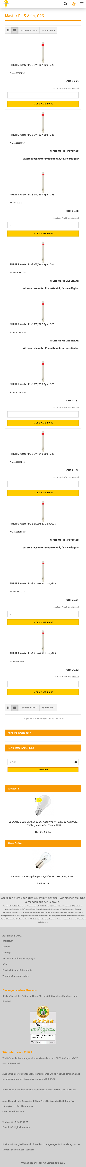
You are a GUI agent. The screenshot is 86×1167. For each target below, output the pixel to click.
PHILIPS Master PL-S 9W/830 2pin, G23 (32, 384)
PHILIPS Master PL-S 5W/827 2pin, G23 (32, 65)
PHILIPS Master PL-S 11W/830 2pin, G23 (33, 653)
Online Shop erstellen (31, 1162)
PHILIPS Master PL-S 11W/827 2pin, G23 (33, 523)
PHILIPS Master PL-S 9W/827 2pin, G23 (32, 324)
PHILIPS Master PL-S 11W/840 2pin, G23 (33, 583)
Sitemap (6, 952)
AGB (4, 964)
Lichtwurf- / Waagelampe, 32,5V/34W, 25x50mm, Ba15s (43, 876)
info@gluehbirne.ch (20, 1127)
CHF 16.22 (43, 883)
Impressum (7, 940)
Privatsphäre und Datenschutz (17, 970)
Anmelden (43, 770)
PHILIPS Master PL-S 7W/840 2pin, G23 (32, 264)
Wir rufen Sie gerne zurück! (15, 976)
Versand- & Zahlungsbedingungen (18, 958)
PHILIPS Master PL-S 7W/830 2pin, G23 (32, 194)
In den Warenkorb (43, 104)
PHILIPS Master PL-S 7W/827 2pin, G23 (32, 134)
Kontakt (6, 946)
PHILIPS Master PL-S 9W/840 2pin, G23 (32, 453)
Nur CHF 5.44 (43, 832)
